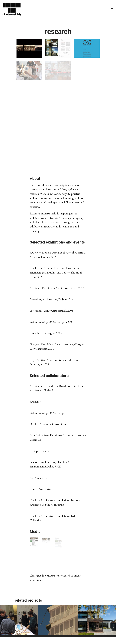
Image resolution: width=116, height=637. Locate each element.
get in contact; (46, 575)
